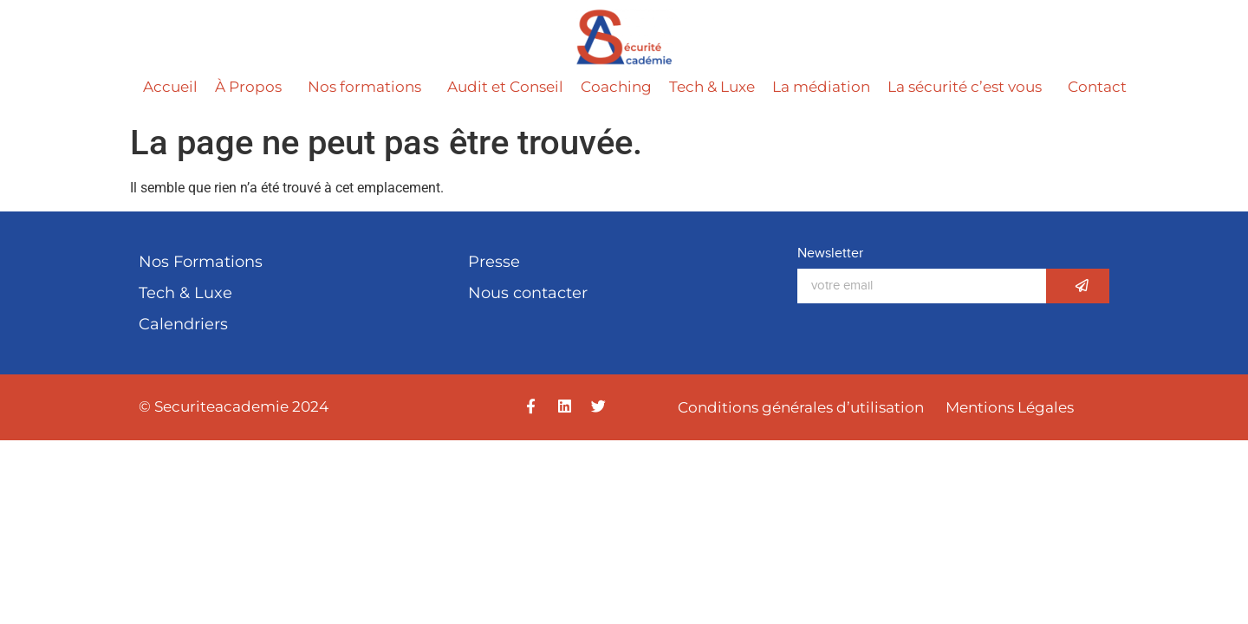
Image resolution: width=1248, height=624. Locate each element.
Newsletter (830, 253)
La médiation (821, 86)
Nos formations (369, 86)
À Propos (252, 86)
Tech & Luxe (712, 86)
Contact (1097, 86)
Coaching (616, 86)
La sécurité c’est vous (968, 86)
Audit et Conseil (505, 86)
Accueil (170, 86)
